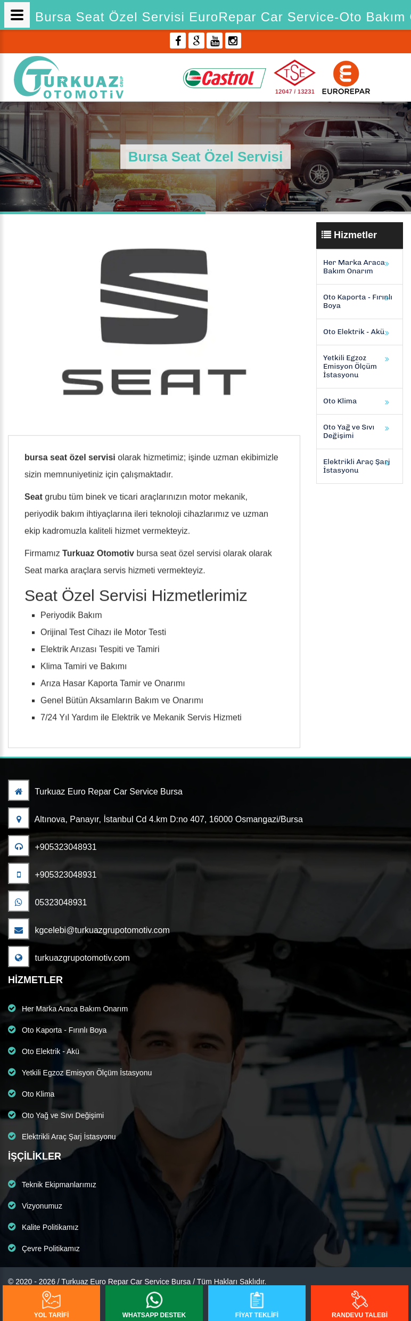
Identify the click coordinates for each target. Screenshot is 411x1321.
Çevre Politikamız (44, 1248)
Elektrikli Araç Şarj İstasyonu (356, 466)
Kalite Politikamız (43, 1226)
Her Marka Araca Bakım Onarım (354, 266)
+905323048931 (52, 847)
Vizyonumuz (35, 1205)
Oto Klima (340, 401)
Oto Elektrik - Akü (353, 331)
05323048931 (47, 902)
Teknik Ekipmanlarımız (52, 1184)
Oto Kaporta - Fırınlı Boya (357, 301)
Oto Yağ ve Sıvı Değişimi (348, 431)
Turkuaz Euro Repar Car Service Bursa (95, 791)
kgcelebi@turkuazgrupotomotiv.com (89, 930)
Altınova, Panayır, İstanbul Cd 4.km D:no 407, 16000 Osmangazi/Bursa (155, 819)
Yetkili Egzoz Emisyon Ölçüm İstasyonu (350, 366)
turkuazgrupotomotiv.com (69, 957)
